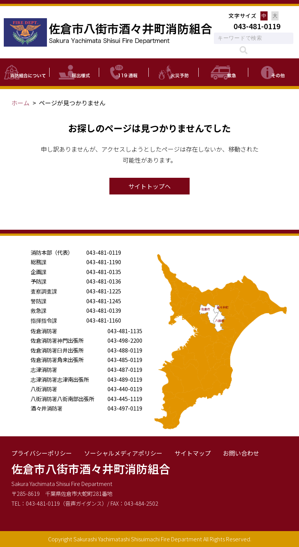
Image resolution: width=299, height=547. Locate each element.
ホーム (20, 102)
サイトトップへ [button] (149, 186)
